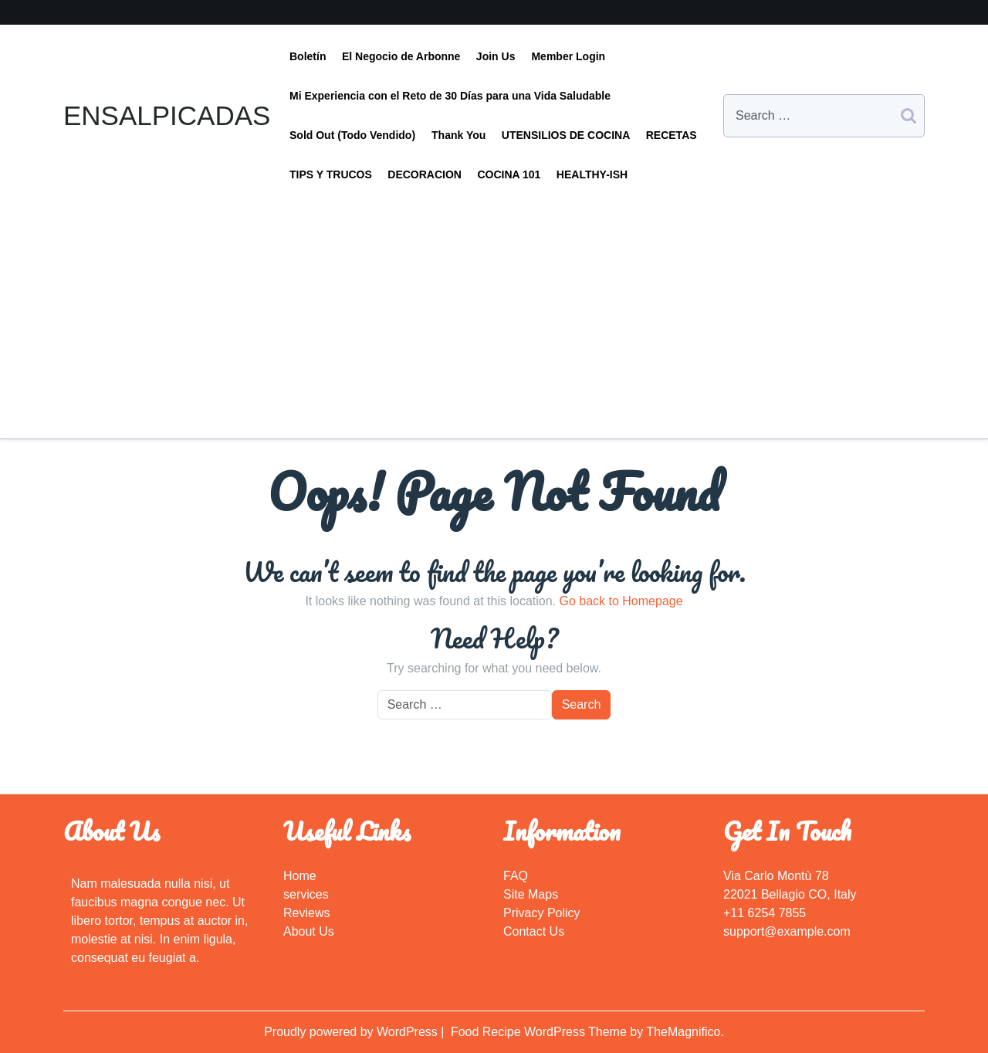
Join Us (496, 56)
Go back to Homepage (620, 601)
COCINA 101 (508, 174)
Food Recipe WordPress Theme (540, 1031)
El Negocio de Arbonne (401, 56)
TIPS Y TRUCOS (330, 174)
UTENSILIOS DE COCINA (566, 135)
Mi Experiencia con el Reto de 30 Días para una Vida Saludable (450, 96)
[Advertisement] (494, 310)
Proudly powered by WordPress (352, 1031)
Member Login (568, 56)
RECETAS (671, 135)
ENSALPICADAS (166, 115)
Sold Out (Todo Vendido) (352, 135)
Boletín (307, 56)
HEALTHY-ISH (592, 174)
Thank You (458, 135)
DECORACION (424, 174)
